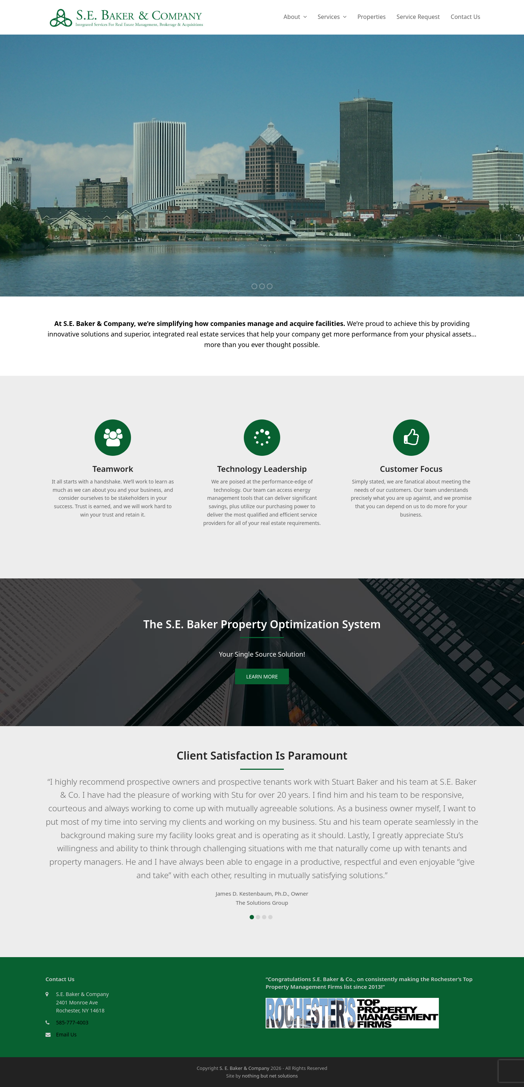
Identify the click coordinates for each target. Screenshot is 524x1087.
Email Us (66, 1034)
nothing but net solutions (270, 1075)
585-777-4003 (72, 1022)
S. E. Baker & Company (244, 1068)
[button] (252, 917)
